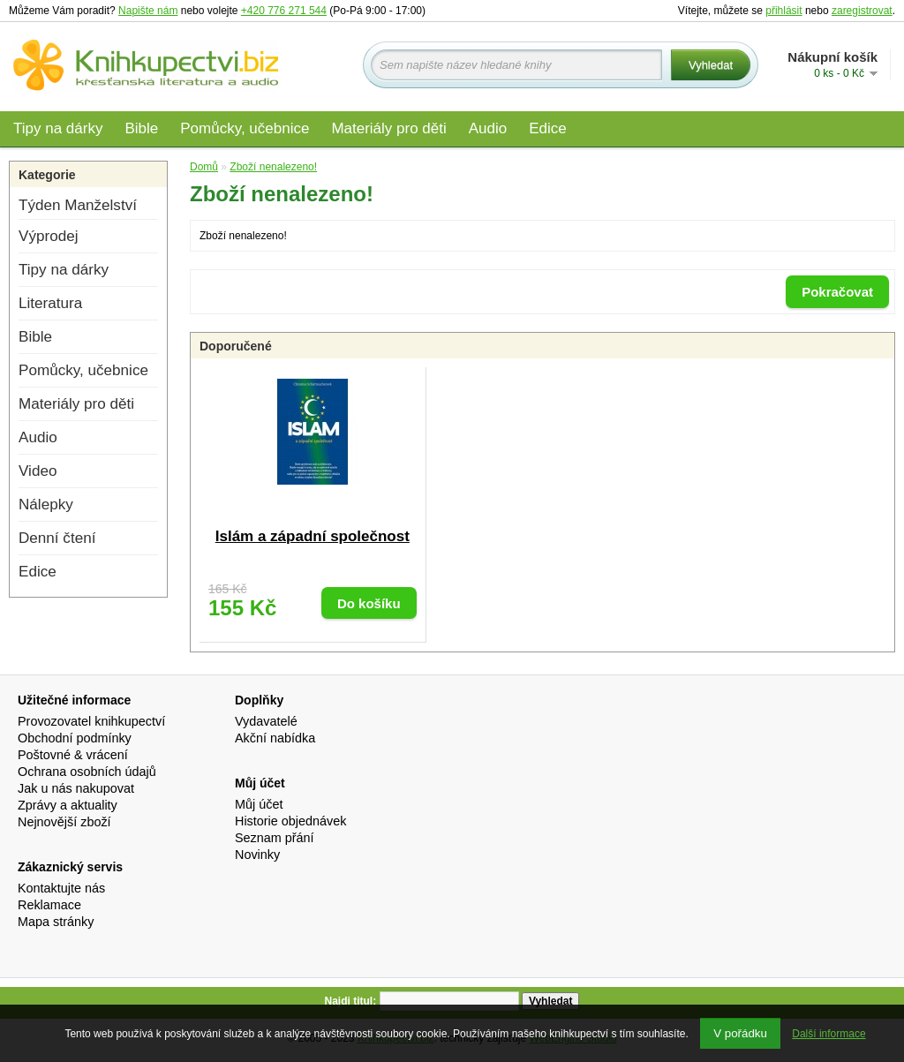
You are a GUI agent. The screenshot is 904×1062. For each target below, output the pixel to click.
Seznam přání (274, 838)
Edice (548, 128)
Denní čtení (57, 538)
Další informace (828, 1034)
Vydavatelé (266, 721)
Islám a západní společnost (312, 536)
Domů (204, 167)
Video (37, 471)
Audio (488, 128)
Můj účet (258, 804)
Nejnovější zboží (64, 822)
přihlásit (783, 10)
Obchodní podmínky (75, 738)
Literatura (50, 303)
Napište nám (147, 10)
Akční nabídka (275, 738)
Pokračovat (837, 291)
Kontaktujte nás (61, 888)
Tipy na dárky (57, 128)
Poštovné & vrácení (73, 755)
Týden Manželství (78, 205)
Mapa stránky (56, 922)
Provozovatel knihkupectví (91, 721)
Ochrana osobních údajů (87, 771)
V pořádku (740, 1033)
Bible (141, 128)
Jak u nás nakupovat (76, 788)
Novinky (257, 854)
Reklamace (49, 905)
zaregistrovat (862, 10)
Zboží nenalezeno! (273, 167)
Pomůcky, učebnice (244, 128)
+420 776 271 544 (284, 10)
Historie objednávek (290, 821)
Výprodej (48, 236)
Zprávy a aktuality (67, 805)
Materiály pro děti (388, 128)
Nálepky (46, 504)
